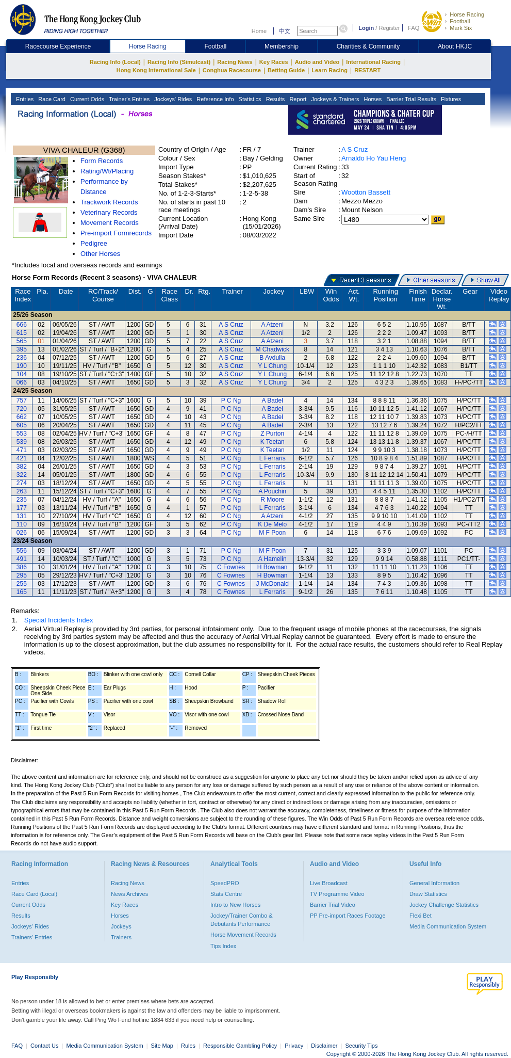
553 (22, 433)
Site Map (162, 1046)
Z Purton (272, 433)
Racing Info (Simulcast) (178, 62)
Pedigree (93, 243)
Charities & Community (368, 46)
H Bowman (272, 567)
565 (22, 341)
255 (22, 583)
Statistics (249, 99)
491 (22, 559)
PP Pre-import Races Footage (348, 915)
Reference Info (214, 99)
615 (22, 332)
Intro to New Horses (235, 905)
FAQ (413, 28)
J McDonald (272, 583)
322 (22, 474)
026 (22, 532)
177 (22, 507)
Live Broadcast (329, 883)
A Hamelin (272, 559)
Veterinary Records (109, 212)
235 (22, 499)
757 (22, 400)
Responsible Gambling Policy (240, 1046)
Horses (372, 99)
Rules (189, 1046)
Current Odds (86, 99)
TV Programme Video (337, 894)
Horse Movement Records (243, 935)
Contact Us (44, 1046)
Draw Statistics (428, 894)
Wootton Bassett (365, 192)
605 (22, 425)
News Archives (129, 894)
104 (22, 374)
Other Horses (100, 254)
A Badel (272, 400)
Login (366, 28)
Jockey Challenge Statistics (444, 905)
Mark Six (461, 28)
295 (22, 575)
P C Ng (231, 400)
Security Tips (361, 1046)
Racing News (234, 62)
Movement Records (109, 223)
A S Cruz (354, 149)
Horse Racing (467, 14)
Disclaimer (324, 1046)
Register (389, 28)
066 (22, 382)
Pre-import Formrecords (116, 233)
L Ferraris (272, 458)
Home (259, 31)
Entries (24, 99)
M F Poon (272, 532)
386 (22, 567)
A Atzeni (272, 324)
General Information (434, 883)
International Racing (373, 62)
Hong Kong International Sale (156, 70)
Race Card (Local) (34, 894)
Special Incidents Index (58, 620)
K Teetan (272, 441)
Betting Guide (286, 70)
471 (22, 450)
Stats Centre (226, 894)
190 (22, 366)
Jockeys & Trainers (334, 99)
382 (22, 466)
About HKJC (455, 46)
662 (22, 417)
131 (22, 516)
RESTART (367, 70)
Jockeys (121, 926)
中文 (284, 31)
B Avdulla (272, 357)
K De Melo (272, 524)
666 (22, 324)
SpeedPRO (224, 883)
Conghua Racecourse (232, 70)
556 (22, 550)
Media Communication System (447, 926)
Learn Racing (329, 70)
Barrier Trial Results (410, 99)
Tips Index (223, 946)
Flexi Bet (420, 915)
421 (22, 458)
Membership (282, 46)
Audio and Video (317, 62)
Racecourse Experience (58, 46)
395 (22, 349)
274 (22, 483)
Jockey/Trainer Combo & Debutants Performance (241, 919)
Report (297, 99)
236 (22, 357)
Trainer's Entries (128, 99)
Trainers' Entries (31, 937)
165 (22, 592)
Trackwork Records (109, 202)
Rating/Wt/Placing (107, 171)
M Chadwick (272, 349)
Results (275, 99)
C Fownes (231, 567)
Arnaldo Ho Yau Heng (373, 158)
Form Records (101, 161)
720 (22, 408)
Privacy (294, 1046)
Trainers (121, 937)
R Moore (272, 499)
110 (22, 524)
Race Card (51, 99)
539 (22, 441)
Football (460, 21)
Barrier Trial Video (332, 905)
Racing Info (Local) (115, 62)
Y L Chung (272, 366)
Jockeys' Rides (172, 99)
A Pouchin (272, 491)
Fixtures (450, 99)
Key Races (273, 62)
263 (22, 491)
